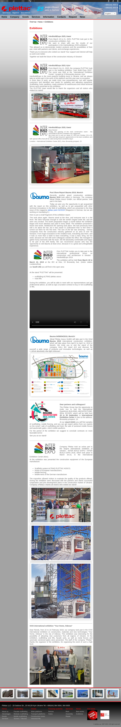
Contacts (61, 17)
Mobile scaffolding (20, 716)
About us (5, 711)
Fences (51, 711)
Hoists (33, 709)
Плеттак (33, 22)
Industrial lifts (36, 718)
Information (48, 17)
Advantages (6, 714)
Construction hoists (38, 716)
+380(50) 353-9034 (113, 8)
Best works (80, 711)
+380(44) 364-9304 (113, 5)
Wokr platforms (36, 711)
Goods (25, 17)
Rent (67, 711)
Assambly (69, 714)
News (82, 17)
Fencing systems (55, 709)
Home (4, 17)
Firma (4, 709)
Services (36, 17)
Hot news (92, 714)
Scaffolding (18, 709)
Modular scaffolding (21, 714)
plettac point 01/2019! (56, 210)
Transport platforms (38, 714)
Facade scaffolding (20, 711)
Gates (50, 714)
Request (73, 17)
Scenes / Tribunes (20, 718)
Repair (68, 716)
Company (14, 17)
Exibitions (79, 714)
